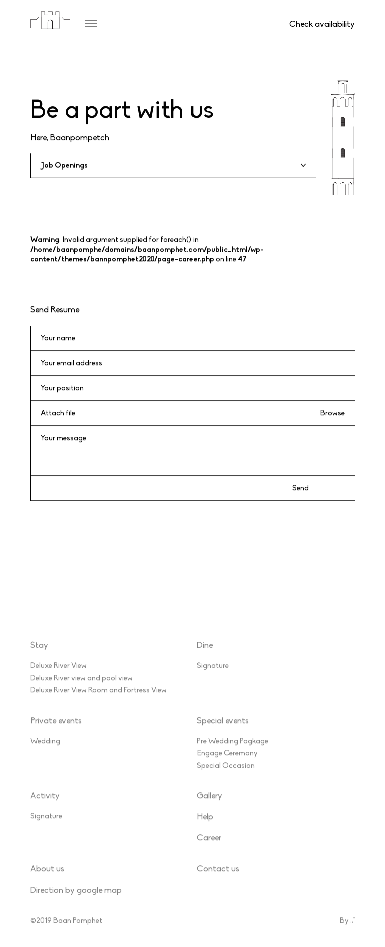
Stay (39, 654)
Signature (213, 674)
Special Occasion (226, 773)
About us (47, 877)
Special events (223, 729)
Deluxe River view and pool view (81, 686)
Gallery (209, 804)
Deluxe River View (58, 674)
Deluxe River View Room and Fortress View (98, 698)
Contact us (218, 877)
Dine (205, 654)
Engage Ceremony (227, 761)
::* (352, 928)
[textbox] (173, 165)
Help (205, 825)
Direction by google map (76, 898)
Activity (45, 804)
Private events (56, 729)
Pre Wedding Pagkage (232, 749)
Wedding (45, 749)
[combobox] (173, 165)
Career (209, 846)
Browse (332, 413)
